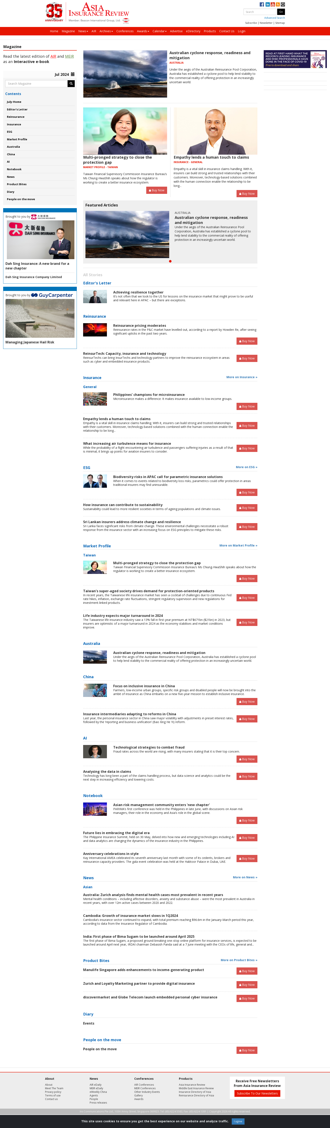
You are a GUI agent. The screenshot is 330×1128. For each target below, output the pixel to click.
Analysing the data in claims (107, 771)
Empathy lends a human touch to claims (211, 157)
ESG (9, 132)
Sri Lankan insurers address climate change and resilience (132, 522)
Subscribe (251, 23)
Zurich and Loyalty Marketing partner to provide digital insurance (139, 983)
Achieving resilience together (138, 292)
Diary (10, 192)
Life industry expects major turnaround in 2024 (123, 615)
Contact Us (226, 31)
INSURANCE (181, 162)
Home (54, 31)
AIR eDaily (95, 1084)
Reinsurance (15, 117)
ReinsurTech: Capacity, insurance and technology (124, 353)
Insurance (14, 124)
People (94, 1099)
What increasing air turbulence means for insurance (127, 443)
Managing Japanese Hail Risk (29, 342)
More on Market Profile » (238, 545)
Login (241, 31)
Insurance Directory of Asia (195, 1092)
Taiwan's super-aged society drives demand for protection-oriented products (148, 591)
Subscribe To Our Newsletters (257, 1093)
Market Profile (17, 139)
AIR (94, 31)
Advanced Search (274, 18)
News (83, 31)
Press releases (98, 1102)
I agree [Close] (238, 1121)
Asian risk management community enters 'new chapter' (161, 804)
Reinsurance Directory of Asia (196, 1095)
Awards (143, 31)
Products (210, 31)
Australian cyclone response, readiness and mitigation (159, 652)
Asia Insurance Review (192, 1084)
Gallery (138, 1095)
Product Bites (17, 184)
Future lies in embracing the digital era (116, 833)
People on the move (21, 199)
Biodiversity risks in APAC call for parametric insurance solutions (168, 476)
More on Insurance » (241, 377)
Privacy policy (53, 1092)
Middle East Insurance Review (196, 1088)
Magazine (68, 31)
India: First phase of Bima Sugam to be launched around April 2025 (138, 936)
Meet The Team (54, 1088)
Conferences (125, 31)
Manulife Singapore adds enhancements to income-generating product (143, 969)
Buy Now (156, 190)
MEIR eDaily (96, 1088)
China (11, 154)
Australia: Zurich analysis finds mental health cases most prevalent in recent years (153, 894)
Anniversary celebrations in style (111, 853)
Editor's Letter (17, 109)
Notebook (14, 169)
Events (88, 1023)
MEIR (69, 56)
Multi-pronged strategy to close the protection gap (157, 563)
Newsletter (266, 23)
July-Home (14, 102)
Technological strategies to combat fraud (149, 747)
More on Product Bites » (239, 960)
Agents (94, 1095)
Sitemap (280, 23)
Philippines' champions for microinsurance (149, 394)
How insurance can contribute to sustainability (122, 504)
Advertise (176, 31)
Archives (106, 31)
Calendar (160, 31)
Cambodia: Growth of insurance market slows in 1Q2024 (130, 915)
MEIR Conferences (145, 1088)
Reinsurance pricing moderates (139, 325)
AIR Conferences (144, 1084)
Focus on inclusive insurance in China (144, 686)
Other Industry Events (147, 1092)
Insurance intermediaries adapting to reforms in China (129, 714)
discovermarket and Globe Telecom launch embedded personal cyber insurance (150, 997)
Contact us (51, 1099)
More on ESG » (246, 467)
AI (8, 161)
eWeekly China (98, 1092)
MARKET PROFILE (94, 167)
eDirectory (193, 31)
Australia (13, 147)
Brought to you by (30, 216)
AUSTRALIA (176, 62)
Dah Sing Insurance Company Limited (33, 277)
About (48, 1084)
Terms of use (53, 1095)
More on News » (245, 877)
